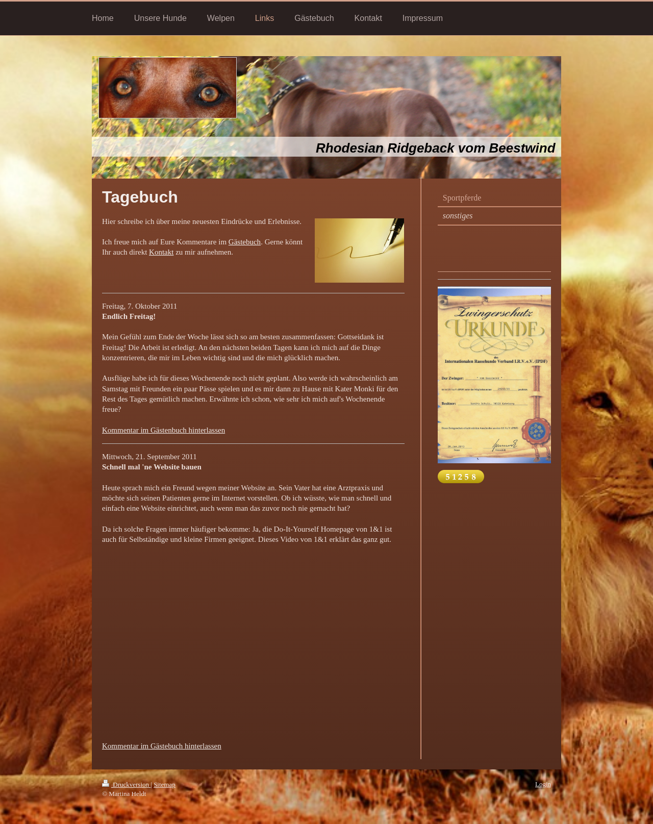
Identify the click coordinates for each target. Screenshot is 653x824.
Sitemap (164, 784)
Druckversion (126, 784)
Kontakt (161, 252)
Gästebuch (245, 242)
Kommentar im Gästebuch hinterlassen (161, 746)
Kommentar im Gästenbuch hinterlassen (163, 430)
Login (543, 784)
